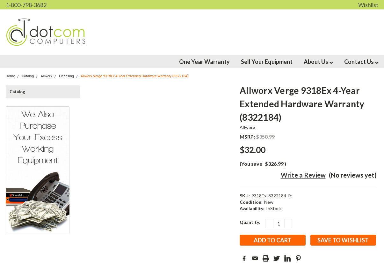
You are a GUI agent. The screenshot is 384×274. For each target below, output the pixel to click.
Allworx (247, 127)
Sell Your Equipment (267, 61)
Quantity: (250, 222)
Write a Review (303, 175)
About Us (318, 61)
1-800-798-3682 (26, 4)
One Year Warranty (204, 61)
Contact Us (361, 61)
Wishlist (368, 4)
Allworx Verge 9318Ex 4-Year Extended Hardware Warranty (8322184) (134, 76)
